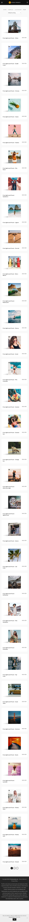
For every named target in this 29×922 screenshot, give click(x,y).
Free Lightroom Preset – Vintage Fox (11, 460)
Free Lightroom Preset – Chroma (11, 91)
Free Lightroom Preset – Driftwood (9, 594)
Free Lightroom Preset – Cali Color (10, 567)
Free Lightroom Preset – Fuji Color (10, 675)
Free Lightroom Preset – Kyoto (10, 755)
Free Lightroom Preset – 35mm (10, 38)
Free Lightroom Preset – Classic (11, 116)
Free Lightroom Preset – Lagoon (11, 222)
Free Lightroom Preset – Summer (11, 407)
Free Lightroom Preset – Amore (11, 541)
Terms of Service (22, 879)
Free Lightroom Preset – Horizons (11, 729)
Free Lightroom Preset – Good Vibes (10, 702)
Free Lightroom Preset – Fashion (11, 142)
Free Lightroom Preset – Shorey (11, 328)
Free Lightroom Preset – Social (10, 354)
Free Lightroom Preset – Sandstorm (9, 196)
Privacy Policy (14, 881)
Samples (10, 9)
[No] (27, 918)
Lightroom (18, 9)
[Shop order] (14, 12)
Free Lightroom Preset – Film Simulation (10, 621)
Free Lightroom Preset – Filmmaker (9, 648)
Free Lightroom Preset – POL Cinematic (10, 380)
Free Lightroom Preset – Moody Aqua (11, 808)
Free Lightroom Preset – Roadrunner (9, 301)
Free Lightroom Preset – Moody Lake (11, 835)
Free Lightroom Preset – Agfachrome (9, 514)
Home (5, 9)
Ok (14, 919)
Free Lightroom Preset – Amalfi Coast (10, 64)
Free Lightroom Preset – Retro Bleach (10, 274)
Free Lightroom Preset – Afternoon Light (9, 487)
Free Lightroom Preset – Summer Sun (11, 433)
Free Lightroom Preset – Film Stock (10, 168)
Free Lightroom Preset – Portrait (11, 248)
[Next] (17, 868)
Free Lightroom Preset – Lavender (9, 781)
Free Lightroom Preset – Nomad (11, 861)
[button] (2, 2)
